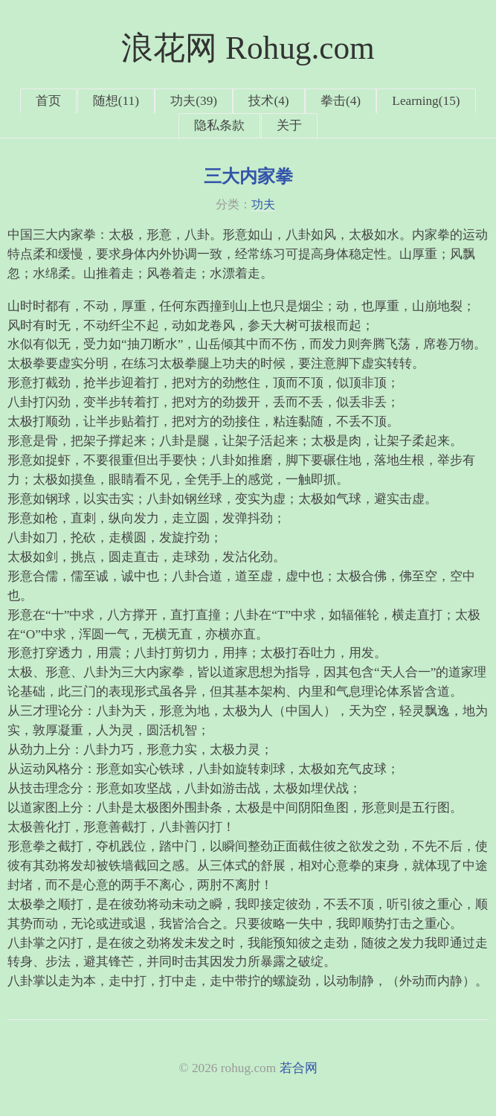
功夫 (263, 204)
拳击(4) (341, 101)
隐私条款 (219, 125)
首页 (48, 101)
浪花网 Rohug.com (247, 47)
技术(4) (268, 101)
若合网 (299, 1068)
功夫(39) (193, 101)
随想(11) (116, 101)
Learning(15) (426, 101)
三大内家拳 (248, 176)
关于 (289, 125)
